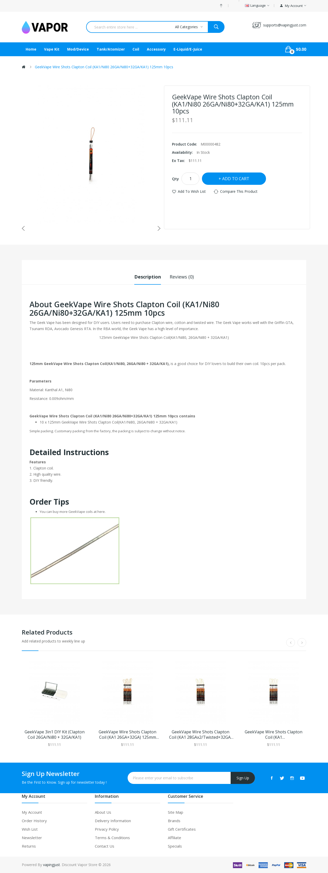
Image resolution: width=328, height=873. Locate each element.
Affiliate (174, 837)
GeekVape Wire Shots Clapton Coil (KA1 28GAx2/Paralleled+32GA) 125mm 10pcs (273, 734)
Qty (175, 178)
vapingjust (51, 864)
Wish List (30, 829)
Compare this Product (239, 191)
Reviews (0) (182, 277)
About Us (103, 812)
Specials (175, 846)
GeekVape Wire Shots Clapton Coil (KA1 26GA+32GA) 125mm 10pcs (127, 734)
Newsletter (32, 837)
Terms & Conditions (112, 837)
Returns (29, 846)
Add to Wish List (192, 191)
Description (147, 277)
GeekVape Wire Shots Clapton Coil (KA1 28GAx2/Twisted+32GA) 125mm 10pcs (200, 734)
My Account (32, 812)
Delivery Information (113, 820)
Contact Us (104, 846)
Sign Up (243, 777)
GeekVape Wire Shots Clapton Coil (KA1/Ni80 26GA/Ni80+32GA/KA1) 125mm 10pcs (104, 66)
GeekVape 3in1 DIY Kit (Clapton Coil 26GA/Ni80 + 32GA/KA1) (55, 734)
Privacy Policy (107, 829)
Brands (174, 820)
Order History (34, 820)
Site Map (175, 812)
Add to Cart (235, 178)
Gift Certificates (182, 829)
